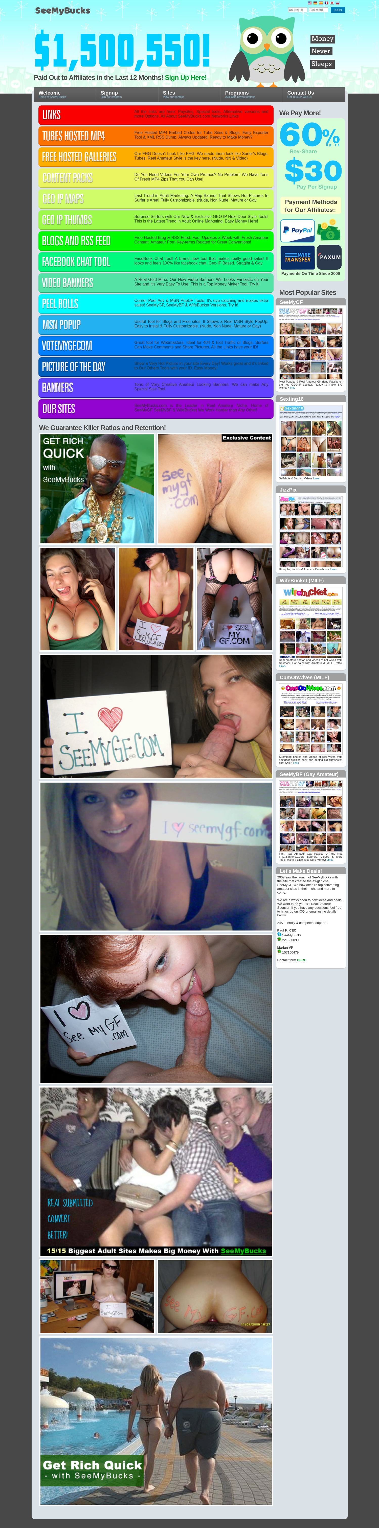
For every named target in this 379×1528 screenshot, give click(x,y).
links (292, 387)
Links (316, 478)
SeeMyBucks (87, 13)
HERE (301, 960)
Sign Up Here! (186, 77)
